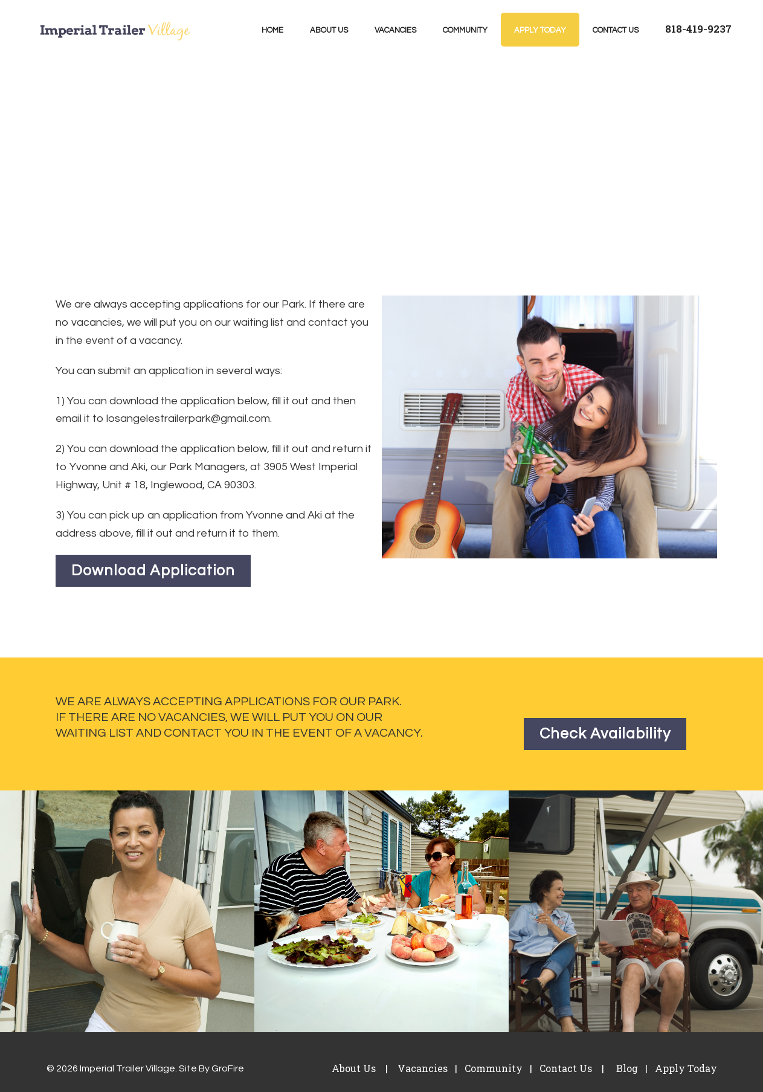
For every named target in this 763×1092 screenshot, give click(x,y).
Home (272, 30)
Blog (626, 1068)
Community (465, 30)
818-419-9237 (698, 29)
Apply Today (540, 30)
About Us (329, 30)
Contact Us (616, 30)
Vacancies (395, 30)
